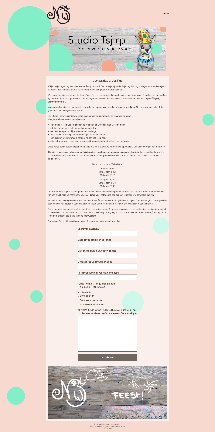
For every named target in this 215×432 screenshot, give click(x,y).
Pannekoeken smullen (92, 304)
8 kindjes (85, 287)
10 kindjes (99, 287)
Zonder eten (87, 296)
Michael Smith (119, 426)
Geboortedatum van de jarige (94, 240)
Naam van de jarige (88, 229)
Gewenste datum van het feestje (97, 251)
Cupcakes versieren (91, 300)
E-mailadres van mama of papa (95, 262)
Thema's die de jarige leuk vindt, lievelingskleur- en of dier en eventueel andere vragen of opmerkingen (107, 312)
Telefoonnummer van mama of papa (98, 273)
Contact (165, 13)
